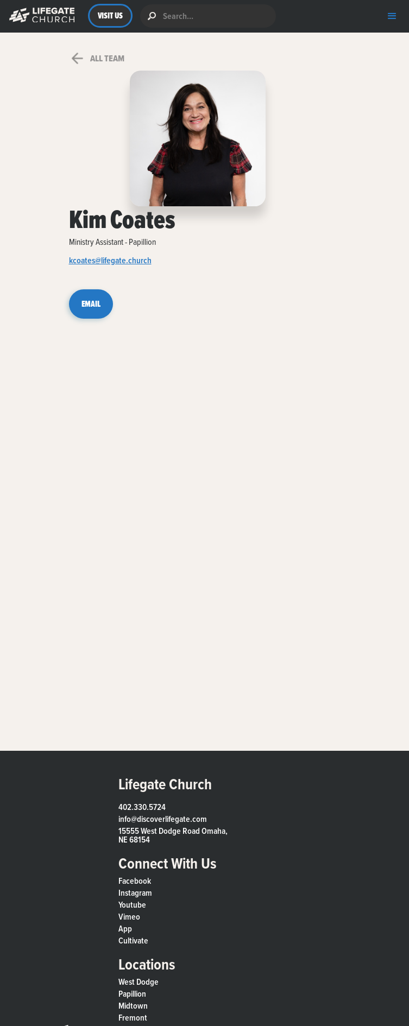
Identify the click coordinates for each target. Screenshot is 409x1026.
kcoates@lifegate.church (110, 261)
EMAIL (90, 303)
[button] (39, 16)
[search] (208, 16)
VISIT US (110, 15)
